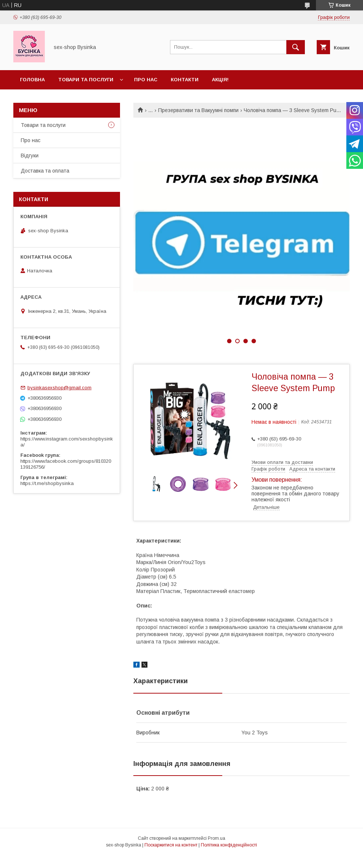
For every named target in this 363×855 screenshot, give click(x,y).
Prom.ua (216, 838)
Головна (32, 79)
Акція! (220, 79)
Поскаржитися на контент (170, 845)
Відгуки (30, 155)
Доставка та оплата (45, 171)
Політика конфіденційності (229, 845)
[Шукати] (295, 47)
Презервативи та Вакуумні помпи (198, 110)
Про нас (145, 79)
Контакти (185, 79)
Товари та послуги (85, 79)
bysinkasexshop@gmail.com (59, 387)
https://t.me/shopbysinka (47, 483)
